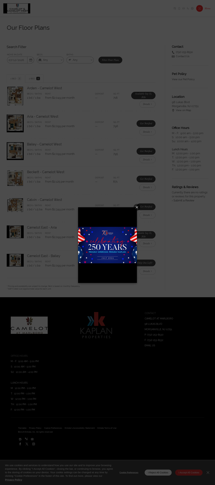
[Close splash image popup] (137, 207)
